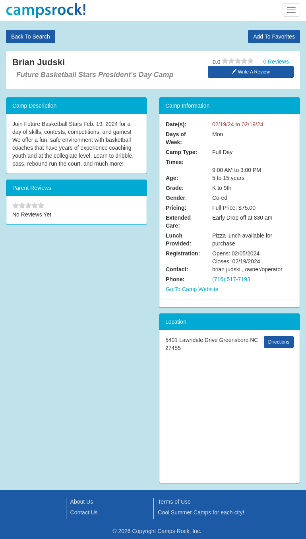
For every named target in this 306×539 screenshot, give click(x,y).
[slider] (238, 61)
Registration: (183, 253)
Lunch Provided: (179, 239)
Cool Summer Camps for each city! (201, 512)
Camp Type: (181, 152)
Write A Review (251, 72)
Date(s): (176, 124)
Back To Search (30, 36)
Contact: (177, 269)
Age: (172, 178)
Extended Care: (178, 221)
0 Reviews (276, 61)
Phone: (175, 279)
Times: (175, 162)
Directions (278, 342)
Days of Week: (176, 138)
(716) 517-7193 (231, 279)
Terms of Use (174, 501)
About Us (81, 501)
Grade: (175, 188)
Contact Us (84, 512)
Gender (175, 198)
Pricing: (176, 208)
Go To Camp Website (192, 289)
